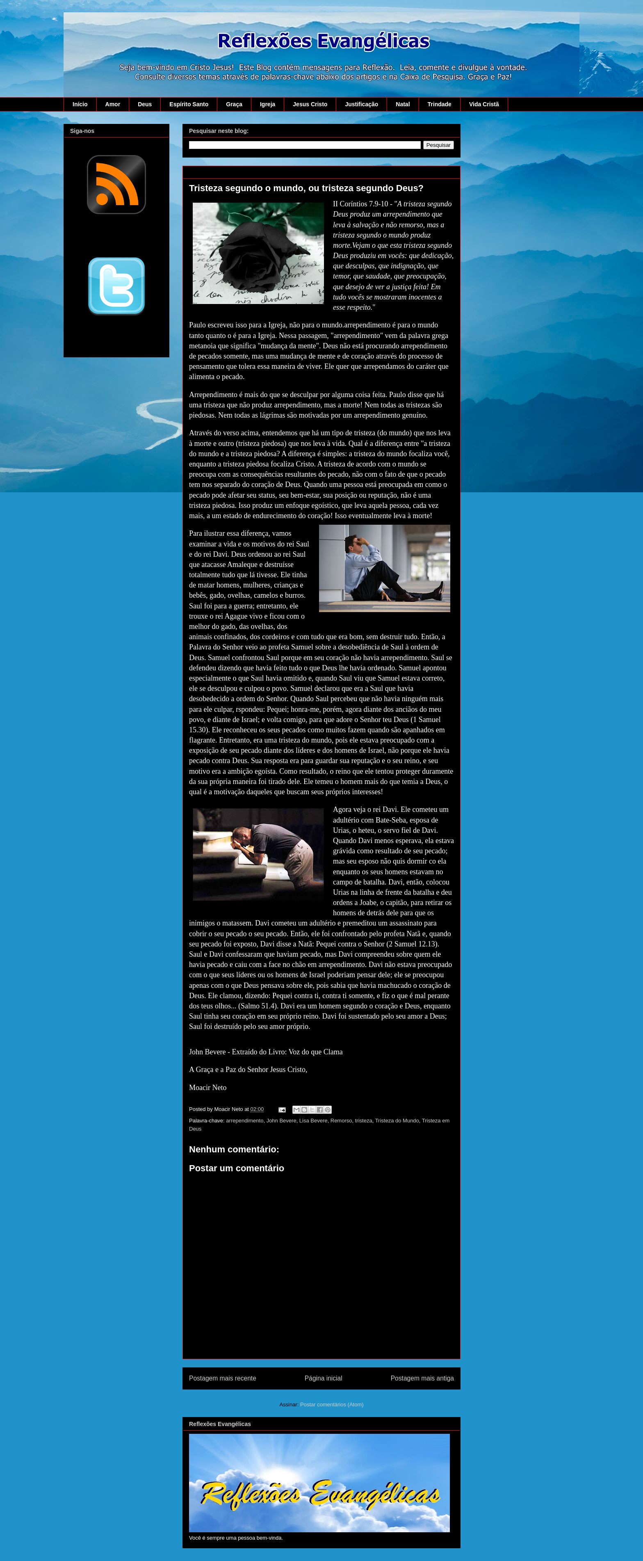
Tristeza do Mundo (397, 1121)
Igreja (267, 104)
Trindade (439, 104)
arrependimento (244, 1121)
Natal (403, 104)
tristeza (363, 1121)
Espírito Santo (188, 104)
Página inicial (323, 1378)
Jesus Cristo (310, 104)
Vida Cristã (484, 104)
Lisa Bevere (313, 1121)
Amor (113, 104)
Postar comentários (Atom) (332, 1404)
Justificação (361, 104)
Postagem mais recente (222, 1378)
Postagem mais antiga (422, 1378)
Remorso (341, 1121)
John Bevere (281, 1121)
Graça (234, 104)
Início (80, 104)
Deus (145, 104)
